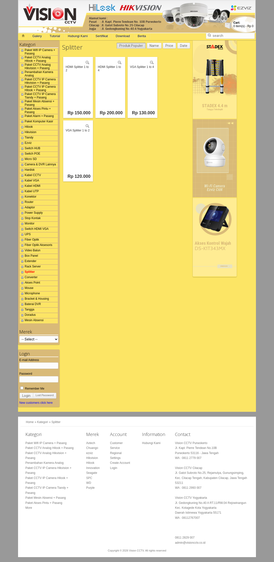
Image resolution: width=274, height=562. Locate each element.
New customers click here (36, 402)
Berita (142, 36)
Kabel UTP (29, 192)
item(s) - (243, 24)
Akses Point (30, 283)
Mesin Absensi (31, 320)
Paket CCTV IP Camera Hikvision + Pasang (38, 81)
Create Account (120, 463)
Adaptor (27, 208)
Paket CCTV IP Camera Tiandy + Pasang (38, 95)
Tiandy (26, 138)
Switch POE (30, 154)
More (28, 507)
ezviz (89, 453)
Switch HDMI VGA (34, 229)
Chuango (92, 448)
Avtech (90, 443)
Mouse (26, 288)
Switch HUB (30, 149)
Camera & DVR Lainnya (38, 165)
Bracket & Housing (34, 299)
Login (26, 396)
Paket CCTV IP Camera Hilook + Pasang (38, 88)
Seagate (91, 473)
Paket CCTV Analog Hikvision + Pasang (35, 66)
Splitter (27, 272)
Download (123, 36)
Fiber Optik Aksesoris (36, 245)
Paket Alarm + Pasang (37, 116)
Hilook (26, 127)
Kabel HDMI (30, 186)
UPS (25, 235)
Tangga (27, 310)
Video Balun (30, 251)
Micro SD (28, 159)
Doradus (28, 315)
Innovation (93, 468)
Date (183, 46)
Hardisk (27, 170)
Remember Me (32, 388)
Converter (29, 278)
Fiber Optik (29, 240)
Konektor (28, 197)
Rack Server (30, 267)
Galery (37, 36)
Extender (28, 261)
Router (26, 202)
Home (30, 422)
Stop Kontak (30, 218)
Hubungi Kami (78, 36)
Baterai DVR (30, 304)
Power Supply (31, 213)
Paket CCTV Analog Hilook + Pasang (35, 59)
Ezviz (26, 143)
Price (169, 46)
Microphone (30, 294)
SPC (89, 478)
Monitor (27, 224)
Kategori (42, 422)
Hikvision (28, 132)
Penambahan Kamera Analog (36, 73)
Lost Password (45, 395)
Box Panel (29, 256)
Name (154, 46)
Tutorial (55, 36)
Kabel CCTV (30, 175)
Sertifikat (102, 36)
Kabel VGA (29, 181)
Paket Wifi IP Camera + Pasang (37, 51)
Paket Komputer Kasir (36, 122)
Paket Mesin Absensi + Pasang (37, 103)
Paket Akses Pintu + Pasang (35, 110)
